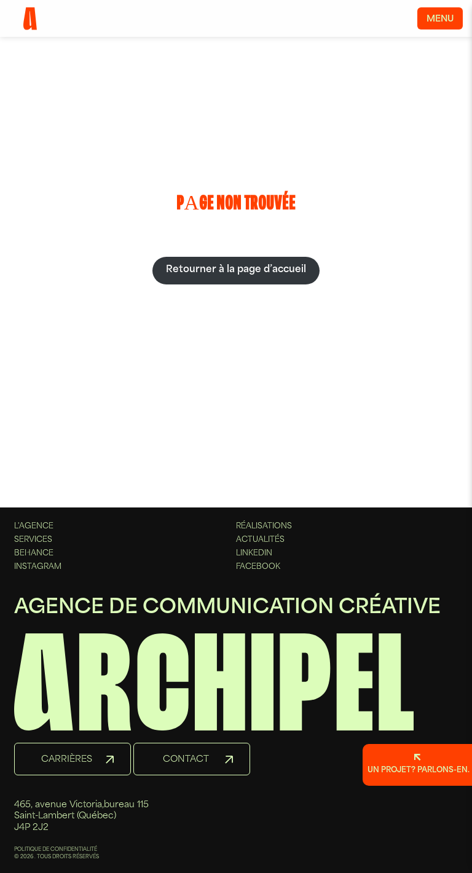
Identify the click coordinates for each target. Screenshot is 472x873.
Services (33, 540)
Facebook (258, 567)
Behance (33, 553)
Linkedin (254, 553)
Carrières (66, 759)
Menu (440, 19)
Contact (186, 759)
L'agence (33, 526)
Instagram (37, 567)
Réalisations (264, 526)
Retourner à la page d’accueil (236, 270)
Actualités (260, 540)
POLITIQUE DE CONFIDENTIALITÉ (55, 849)
